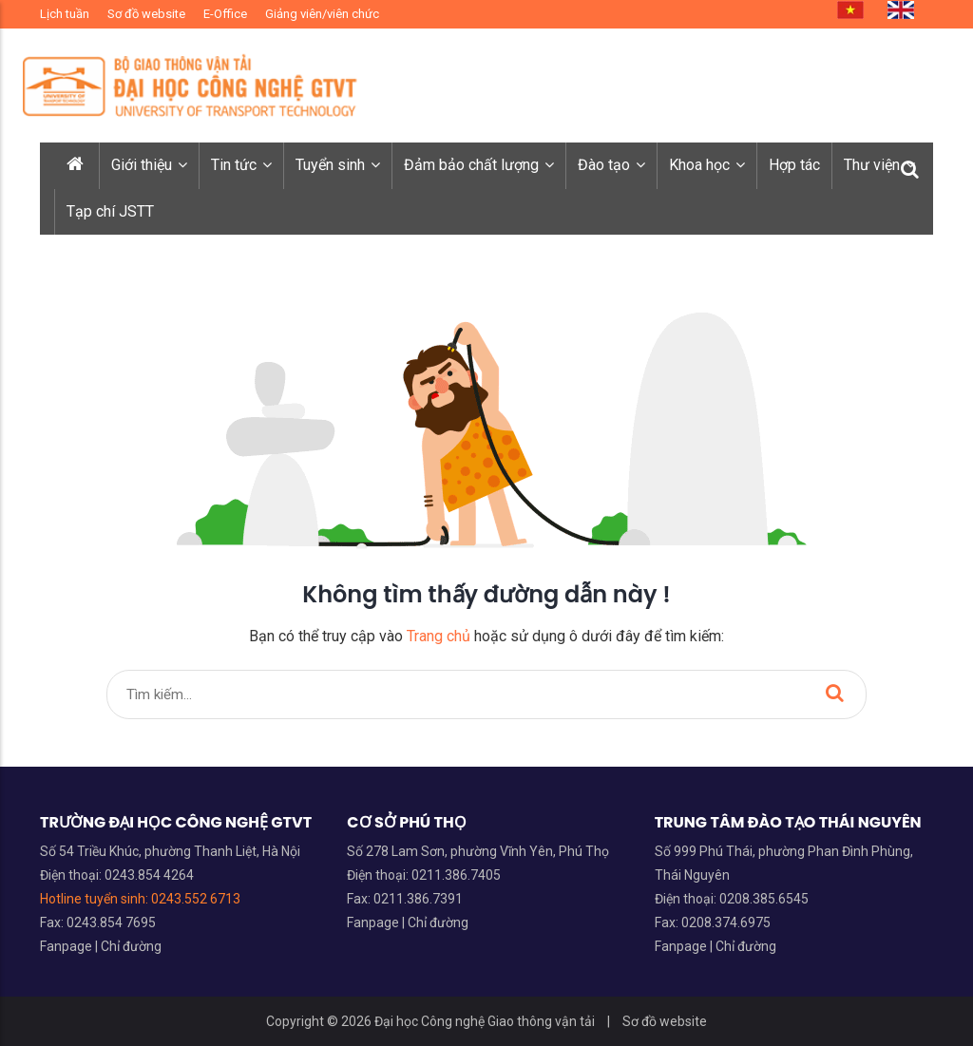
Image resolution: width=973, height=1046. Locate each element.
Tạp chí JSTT (110, 211)
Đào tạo (611, 165)
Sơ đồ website (146, 14)
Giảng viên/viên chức (322, 14)
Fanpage (67, 946)
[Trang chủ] (76, 166)
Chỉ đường (131, 946)
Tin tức (241, 165)
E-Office (225, 14)
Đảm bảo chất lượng (479, 165)
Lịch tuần (64, 14)
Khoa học (707, 165)
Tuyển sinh (338, 165)
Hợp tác (794, 165)
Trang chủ (438, 636)
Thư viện (879, 165)
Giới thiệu (149, 165)
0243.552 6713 (195, 898)
